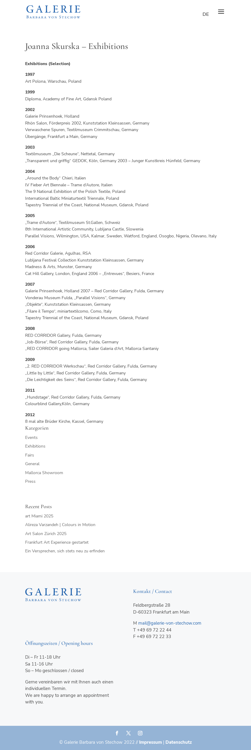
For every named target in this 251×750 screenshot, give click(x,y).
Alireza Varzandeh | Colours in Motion (60, 525)
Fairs (29, 455)
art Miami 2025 (39, 516)
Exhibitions (35, 446)
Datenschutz (178, 742)
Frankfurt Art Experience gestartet (57, 542)
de (206, 14)
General (32, 464)
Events (31, 437)
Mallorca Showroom (44, 473)
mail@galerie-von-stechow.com (169, 623)
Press (30, 481)
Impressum (150, 742)
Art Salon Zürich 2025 (45, 534)
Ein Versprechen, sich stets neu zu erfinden (65, 551)
